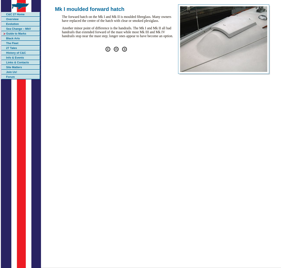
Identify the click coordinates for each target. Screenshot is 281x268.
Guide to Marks (16, 33)
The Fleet (12, 43)
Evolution (12, 24)
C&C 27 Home (15, 14)
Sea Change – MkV (18, 28)
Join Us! (11, 72)
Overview (12, 19)
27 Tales (11, 48)
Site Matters (14, 67)
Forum (10, 76)
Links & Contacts (17, 62)
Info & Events (15, 57)
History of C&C (16, 52)
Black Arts (13, 38)
